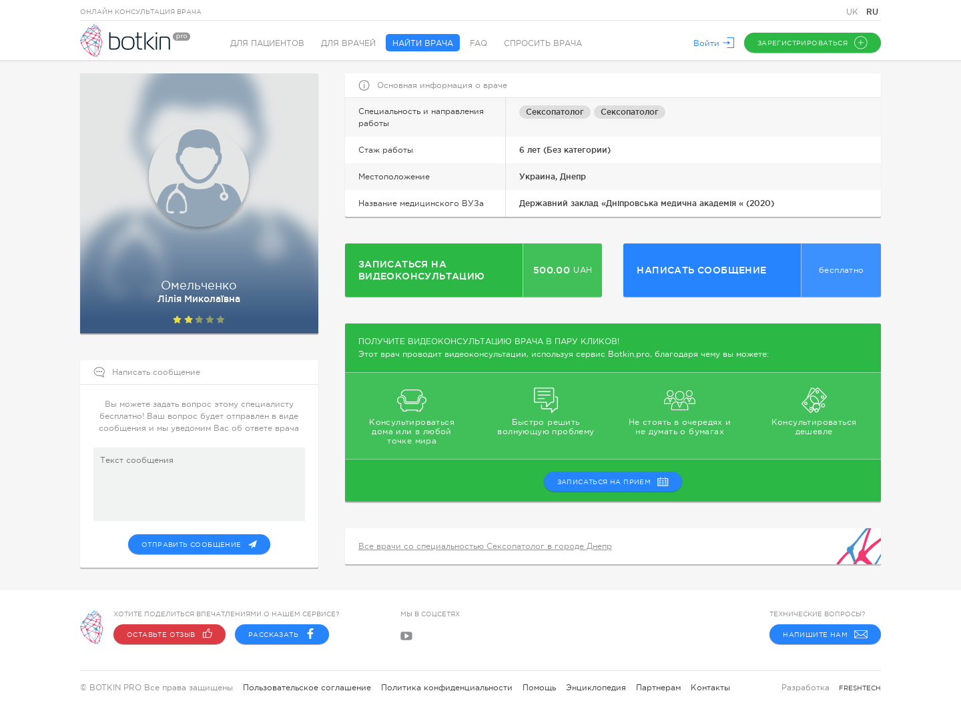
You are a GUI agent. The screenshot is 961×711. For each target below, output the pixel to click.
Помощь (539, 687)
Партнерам (658, 687)
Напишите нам (825, 634)
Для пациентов (267, 43)
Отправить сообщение (199, 544)
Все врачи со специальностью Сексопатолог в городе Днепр (485, 546)
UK (853, 12)
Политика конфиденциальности (447, 687)
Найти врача (422, 43)
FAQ (478, 43)
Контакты (710, 687)
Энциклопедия (596, 687)
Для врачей (348, 43)
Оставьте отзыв (169, 634)
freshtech (860, 688)
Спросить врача (543, 43)
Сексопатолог (555, 111)
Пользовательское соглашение (307, 687)
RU (872, 11)
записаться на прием (613, 482)
